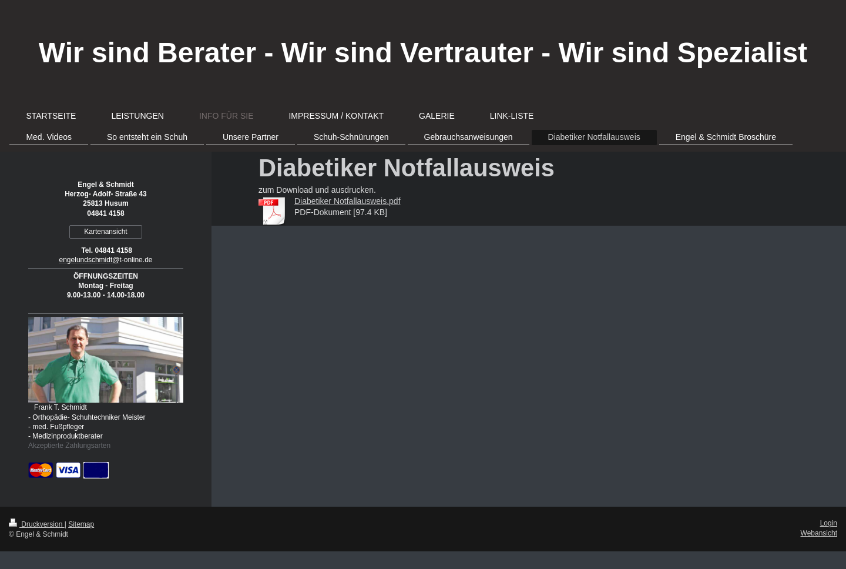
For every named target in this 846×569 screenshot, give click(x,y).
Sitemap (81, 524)
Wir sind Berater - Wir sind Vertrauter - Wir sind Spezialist (423, 52)
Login (828, 523)
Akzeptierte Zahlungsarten (69, 445)
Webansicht (819, 533)
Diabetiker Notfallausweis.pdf (347, 201)
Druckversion (37, 524)
